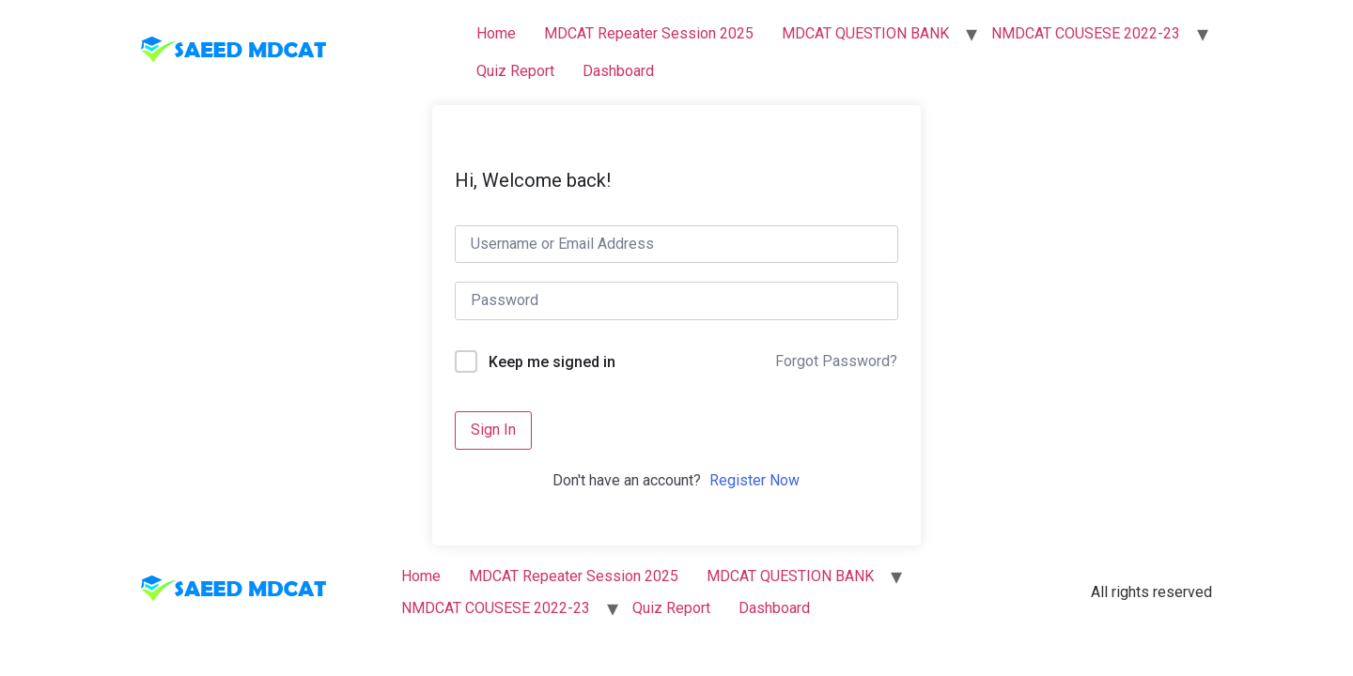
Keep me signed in (552, 362)
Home (496, 33)
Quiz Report (515, 71)
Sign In (493, 429)
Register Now (754, 480)
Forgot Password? (836, 361)
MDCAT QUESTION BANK (865, 33)
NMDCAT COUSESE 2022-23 (1085, 33)
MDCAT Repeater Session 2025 (649, 33)
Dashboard (618, 71)
